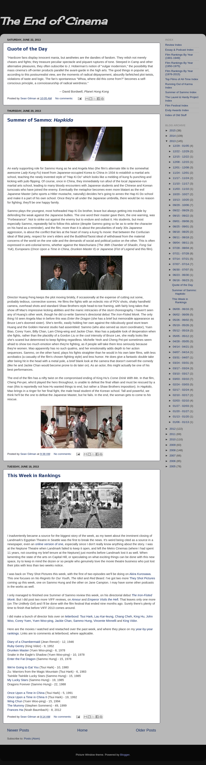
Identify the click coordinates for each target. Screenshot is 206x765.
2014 (172, 135)
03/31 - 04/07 (181, 357)
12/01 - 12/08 (181, 167)
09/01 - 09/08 (181, 221)
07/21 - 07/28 (181, 253)
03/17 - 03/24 (181, 368)
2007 (172, 455)
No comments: (64, 98)
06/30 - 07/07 (181, 269)
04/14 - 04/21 (181, 346)
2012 (172, 428)
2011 (172, 434)
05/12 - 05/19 (181, 330)
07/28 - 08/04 (181, 247)
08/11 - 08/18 (181, 237)
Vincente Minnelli (104, 620)
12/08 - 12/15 (181, 161)
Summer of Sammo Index (180, 92)
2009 (172, 444)
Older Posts (146, 730)
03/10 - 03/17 (181, 373)
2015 (172, 130)
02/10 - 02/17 (181, 395)
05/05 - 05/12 (181, 336)
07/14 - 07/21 (181, 258)
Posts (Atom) (32, 738)
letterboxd (71, 616)
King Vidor (130, 620)
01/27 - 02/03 (181, 405)
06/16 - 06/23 (181, 280)
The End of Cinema (53, 21)
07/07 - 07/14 (181, 264)
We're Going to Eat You (23, 667)
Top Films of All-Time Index (181, 79)
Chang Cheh (123, 616)
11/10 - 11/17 (181, 183)
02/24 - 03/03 (181, 384)
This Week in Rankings (34, 475)
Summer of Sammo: (40, 120)
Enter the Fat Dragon (21, 659)
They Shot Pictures (142, 578)
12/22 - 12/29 (181, 151)
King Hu (139, 616)
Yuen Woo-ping (43, 620)
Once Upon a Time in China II (27, 697)
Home (82, 730)
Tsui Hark (86, 616)
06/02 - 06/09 (181, 314)
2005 (172, 466)
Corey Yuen (23, 620)
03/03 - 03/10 (181, 378)
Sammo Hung (82, 620)
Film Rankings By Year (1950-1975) (179, 64)
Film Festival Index (176, 105)
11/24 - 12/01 (181, 172)
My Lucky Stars (17, 680)
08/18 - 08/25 (181, 231)
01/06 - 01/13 (181, 422)
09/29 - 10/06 (181, 205)
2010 (172, 439)
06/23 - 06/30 (181, 274)
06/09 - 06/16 (181, 309)
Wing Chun (14, 701)
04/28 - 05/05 (181, 341)
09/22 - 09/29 (181, 210)
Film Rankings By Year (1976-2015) (179, 72)
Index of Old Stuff (175, 115)
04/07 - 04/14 (181, 352)
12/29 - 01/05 (181, 145)
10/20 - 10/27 (181, 194)
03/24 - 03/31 (181, 362)
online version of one (49, 544)
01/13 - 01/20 (181, 416)
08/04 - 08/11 (181, 242)
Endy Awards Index (177, 110)
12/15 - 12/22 (181, 156)
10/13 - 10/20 (181, 199)
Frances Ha (15, 709)
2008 (172, 450)
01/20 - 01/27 (181, 411)
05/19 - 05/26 (181, 325)
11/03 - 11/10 (181, 188)
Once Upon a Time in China (25, 693)
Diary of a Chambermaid (23, 641)
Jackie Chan (63, 620)
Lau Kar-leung (103, 616)
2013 (172, 141)
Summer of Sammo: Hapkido (184, 292)
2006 (172, 461)
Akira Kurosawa (140, 574)
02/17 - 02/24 (181, 389)
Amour (76, 599)
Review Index (173, 44)
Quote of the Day (27, 48)
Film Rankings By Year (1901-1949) (179, 56)
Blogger (125, 754)
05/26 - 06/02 (181, 319)
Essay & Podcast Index (179, 49)
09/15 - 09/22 (181, 215)
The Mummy (15, 705)
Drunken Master (18, 650)
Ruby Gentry (15, 646)
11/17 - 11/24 (181, 178)
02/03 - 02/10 (181, 400)
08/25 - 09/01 (181, 226)
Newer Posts (18, 730)
